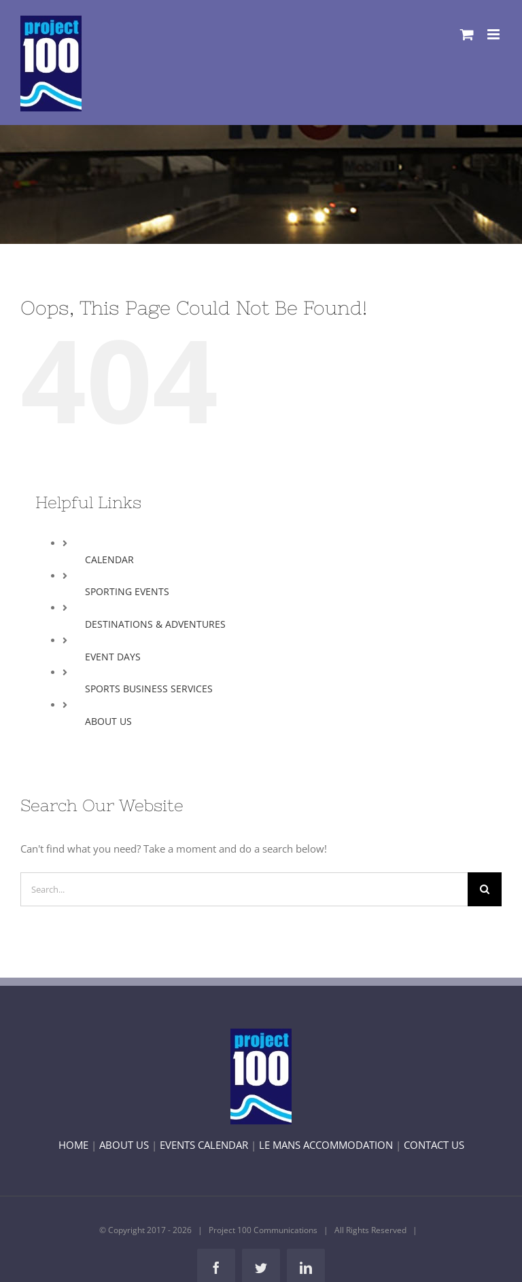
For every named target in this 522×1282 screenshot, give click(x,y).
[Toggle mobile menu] (494, 34)
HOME (73, 1145)
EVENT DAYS (113, 656)
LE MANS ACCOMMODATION (326, 1145)
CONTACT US (434, 1145)
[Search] (485, 889)
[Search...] (244, 889)
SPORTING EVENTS (127, 591)
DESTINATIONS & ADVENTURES (155, 624)
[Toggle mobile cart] (467, 34)
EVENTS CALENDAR (204, 1145)
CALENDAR (109, 559)
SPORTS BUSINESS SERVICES (149, 688)
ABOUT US (108, 721)
